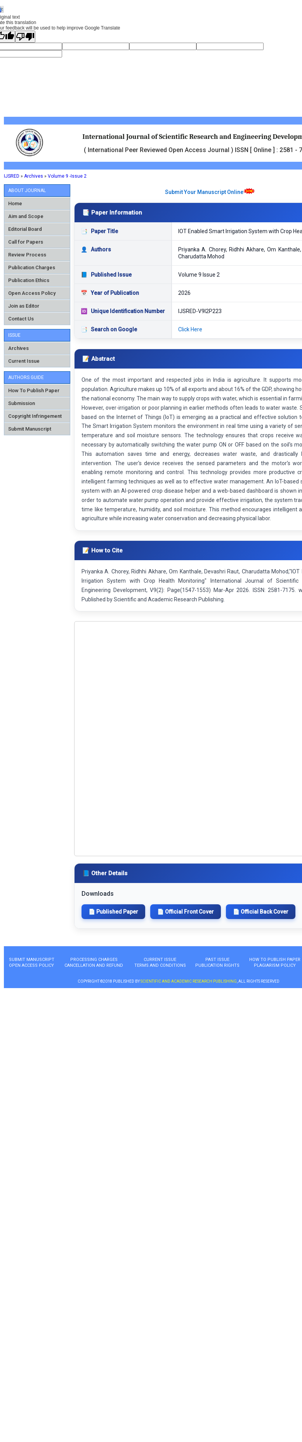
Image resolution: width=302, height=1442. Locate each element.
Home (15, 203)
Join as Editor (23, 306)
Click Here (190, 329)
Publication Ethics (28, 280)
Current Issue (24, 361)
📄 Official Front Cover (185, 912)
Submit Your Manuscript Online (204, 192)
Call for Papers (25, 242)
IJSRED (11, 176)
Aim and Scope (25, 216)
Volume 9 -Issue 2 (67, 176)
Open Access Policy (32, 293)
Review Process (27, 255)
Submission (21, 403)
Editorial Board (25, 229)
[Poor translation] (25, 37)
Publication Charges (31, 267)
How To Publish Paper (33, 390)
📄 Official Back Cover (260, 912)
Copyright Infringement (35, 416)
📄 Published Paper (113, 912)
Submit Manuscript (29, 429)
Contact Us (21, 319)
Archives (33, 176)
